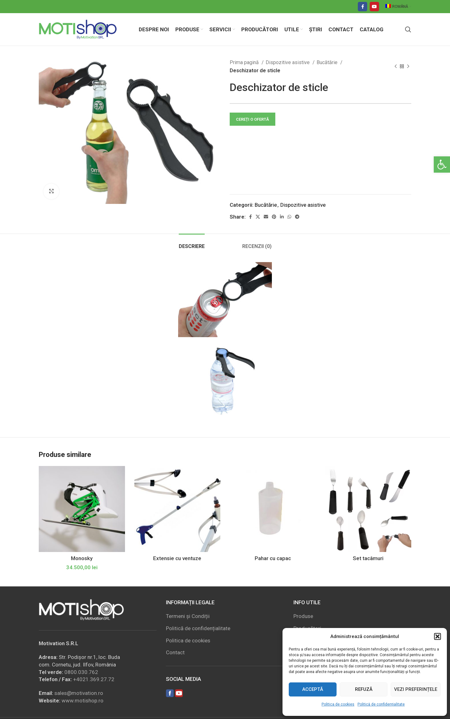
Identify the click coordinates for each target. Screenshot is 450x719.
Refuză (363, 689)
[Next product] (408, 66)
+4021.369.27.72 (93, 679)
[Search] (408, 29)
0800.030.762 (81, 672)
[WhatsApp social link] (289, 217)
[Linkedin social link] (282, 217)
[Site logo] (78, 29)
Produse (303, 616)
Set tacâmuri (368, 558)
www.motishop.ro (82, 700)
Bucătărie (328, 62)
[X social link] (258, 217)
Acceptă (312, 689)
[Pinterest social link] (274, 217)
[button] (442, 164)
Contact (175, 652)
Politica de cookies (338, 704)
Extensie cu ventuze (177, 558)
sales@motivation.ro (78, 693)
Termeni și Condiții (188, 616)
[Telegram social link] (297, 217)
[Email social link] (266, 217)
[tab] (192, 243)
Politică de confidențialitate (381, 704)
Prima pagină (245, 62)
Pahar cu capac (273, 558)
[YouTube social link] (374, 6)
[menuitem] (398, 6)
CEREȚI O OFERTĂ (252, 119)
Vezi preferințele (415, 689)
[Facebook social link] (362, 6)
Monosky (81, 558)
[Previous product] (395, 66)
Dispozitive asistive (288, 62)
